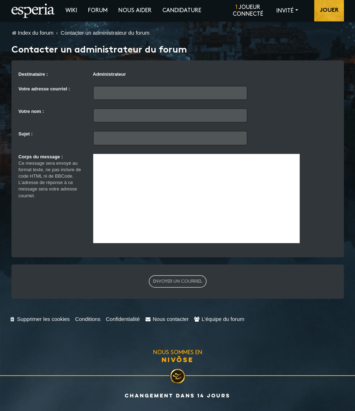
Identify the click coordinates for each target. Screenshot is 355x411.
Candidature (181, 10)
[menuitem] (40, 319)
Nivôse (178, 359)
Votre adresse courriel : (44, 88)
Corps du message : (41, 156)
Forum (98, 10)
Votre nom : (31, 111)
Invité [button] (285, 11)
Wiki (71, 10)
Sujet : (26, 134)
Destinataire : (33, 74)
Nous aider (135, 10)
